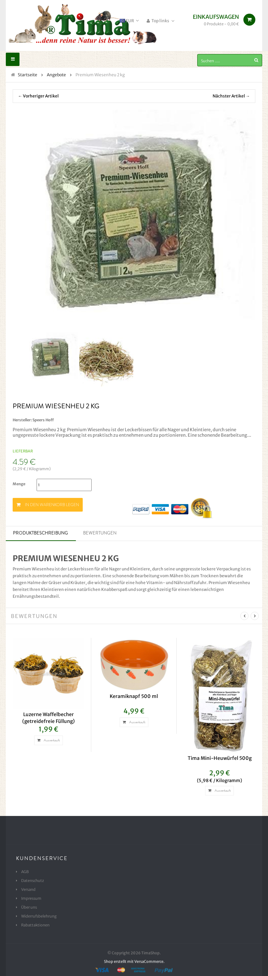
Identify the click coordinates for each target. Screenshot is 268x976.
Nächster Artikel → (231, 95)
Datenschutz (32, 880)
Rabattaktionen (35, 925)
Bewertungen (100, 533)
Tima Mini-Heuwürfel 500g (220, 758)
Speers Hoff (43, 420)
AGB (25, 871)
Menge (19, 484)
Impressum (31, 898)
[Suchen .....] (229, 60)
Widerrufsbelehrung (39, 916)
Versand (28, 889)
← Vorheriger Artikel (38, 95)
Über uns (29, 907)
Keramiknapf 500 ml (134, 696)
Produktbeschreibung (40, 533)
